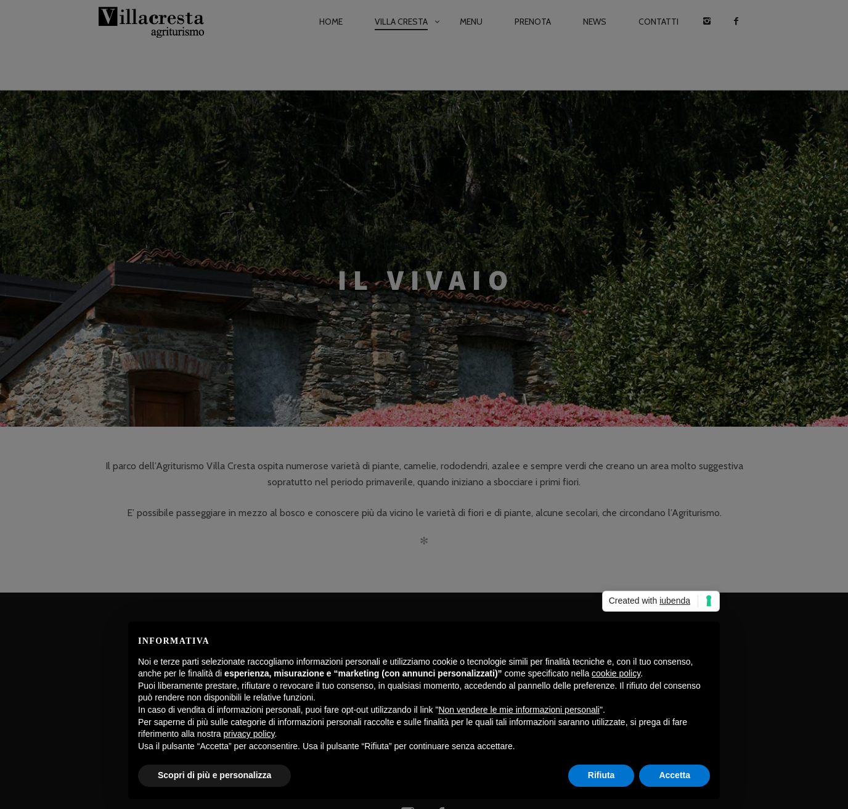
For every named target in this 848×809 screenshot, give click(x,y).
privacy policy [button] (249, 734)
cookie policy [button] (616, 673)
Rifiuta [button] (601, 775)
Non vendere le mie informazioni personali (518, 710)
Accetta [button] (674, 775)
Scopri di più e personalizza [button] (214, 775)
